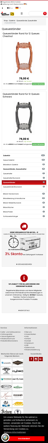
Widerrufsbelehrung (32, 350)
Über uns (28, 332)
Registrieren (5, 2)
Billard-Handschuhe (24, 194)
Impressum (29, 343)
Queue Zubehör (24, 160)
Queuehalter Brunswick (24, 178)
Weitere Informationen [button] (15, 432)
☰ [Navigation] (22, 13)
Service (3, 328)
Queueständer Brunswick (24, 187)
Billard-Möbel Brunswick (24, 203)
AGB (26, 345)
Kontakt (27, 341)
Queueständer (24, 182)
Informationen (30, 328)
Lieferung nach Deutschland (13, 4)
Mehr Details (24, 310)
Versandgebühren (24, 264)
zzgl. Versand (27, 81)
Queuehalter (24, 174)
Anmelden (16, 2)
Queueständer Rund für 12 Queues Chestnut (21, 35)
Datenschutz (29, 347)
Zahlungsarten (6, 334)
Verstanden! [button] (24, 438)
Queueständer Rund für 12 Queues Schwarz (21, 95)
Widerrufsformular (7, 339)
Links (26, 336)
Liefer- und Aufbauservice (10, 332)
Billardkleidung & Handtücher (24, 198)
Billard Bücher (24, 207)
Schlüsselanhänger (24, 216)
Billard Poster (24, 212)
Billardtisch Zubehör (24, 165)
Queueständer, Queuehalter (24, 169)
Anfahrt (27, 339)
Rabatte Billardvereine (9, 341)
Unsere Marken (30, 334)
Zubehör (24, 155)
